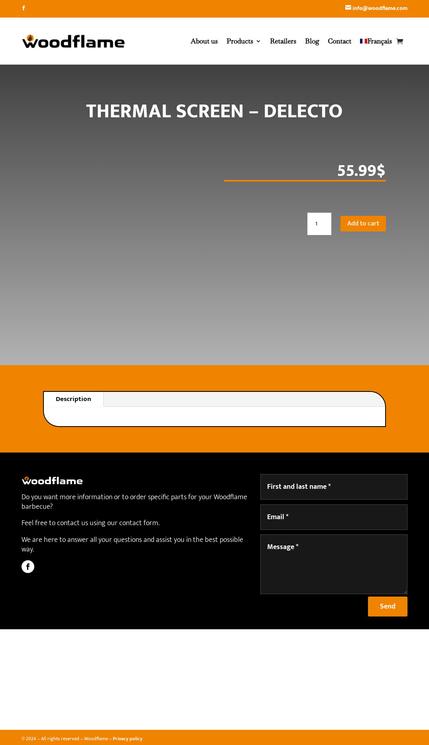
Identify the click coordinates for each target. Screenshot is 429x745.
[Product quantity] (319, 224)
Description (73, 399)
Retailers (283, 41)
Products (239, 41)
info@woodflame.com (379, 8)
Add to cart (363, 223)
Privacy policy (127, 739)
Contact (339, 41)
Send (388, 607)
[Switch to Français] (376, 41)
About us (204, 41)
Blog (312, 41)
